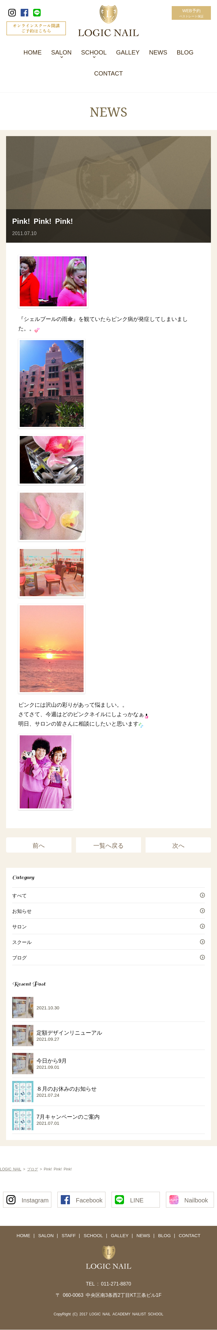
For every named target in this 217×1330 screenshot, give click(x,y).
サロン (19, 926)
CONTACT (108, 73)
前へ (39, 846)
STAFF (69, 1235)
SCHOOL (93, 52)
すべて (19, 895)
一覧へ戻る (108, 846)
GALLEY (128, 52)
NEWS (159, 52)
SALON (61, 52)
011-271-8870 (116, 1283)
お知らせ (22, 911)
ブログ (19, 957)
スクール (22, 942)
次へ (178, 846)
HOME (32, 52)
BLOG (185, 52)
